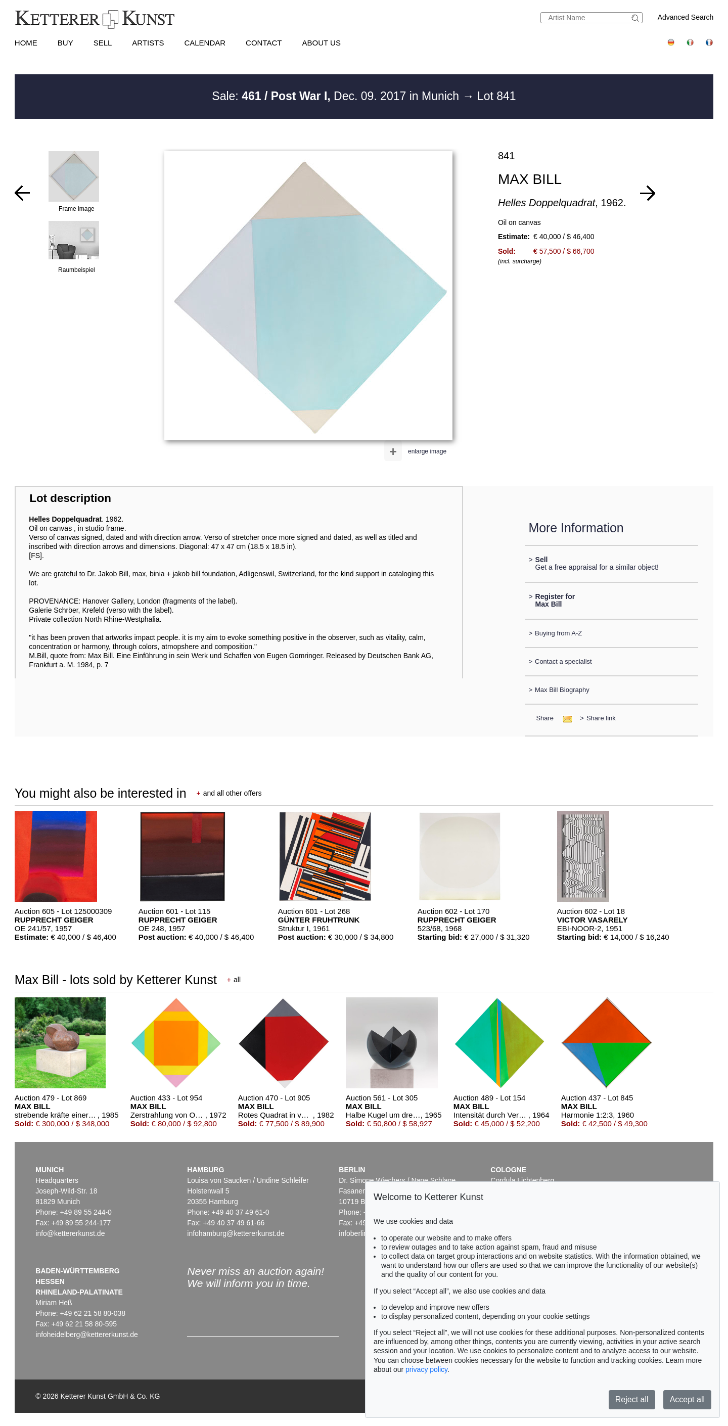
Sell (103, 42)
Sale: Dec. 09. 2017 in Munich (337, 96)
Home (26, 42)
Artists (148, 42)
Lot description (70, 498)
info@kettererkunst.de (70, 1233)
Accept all (687, 1399)
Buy (65, 42)
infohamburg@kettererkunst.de (235, 1233)
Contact (264, 42)
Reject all (632, 1399)
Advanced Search (686, 17)
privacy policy (426, 1369)
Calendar (204, 42)
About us (321, 42)
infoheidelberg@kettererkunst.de (86, 1334)
